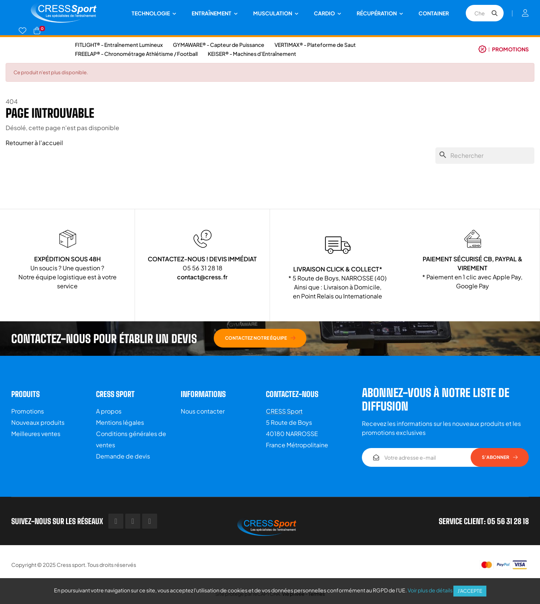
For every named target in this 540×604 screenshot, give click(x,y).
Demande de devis (123, 456)
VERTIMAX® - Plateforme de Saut (315, 44)
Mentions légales (120, 422)
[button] (503, 49)
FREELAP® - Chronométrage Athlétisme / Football (136, 53)
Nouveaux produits (37, 422)
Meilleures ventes (35, 434)
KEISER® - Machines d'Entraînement (252, 53)
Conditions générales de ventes (131, 439)
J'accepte (470, 591)
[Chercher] (484, 155)
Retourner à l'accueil (34, 143)
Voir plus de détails (430, 590)
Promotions (27, 411)
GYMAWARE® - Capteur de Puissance (218, 44)
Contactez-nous (292, 394)
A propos (109, 411)
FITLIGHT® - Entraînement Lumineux (119, 44)
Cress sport (71, 564)
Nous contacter (203, 411)
